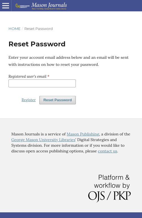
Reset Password (57, 100)
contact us (107, 151)
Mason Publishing (83, 134)
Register (28, 100)
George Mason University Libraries (43, 139)
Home (14, 28)
